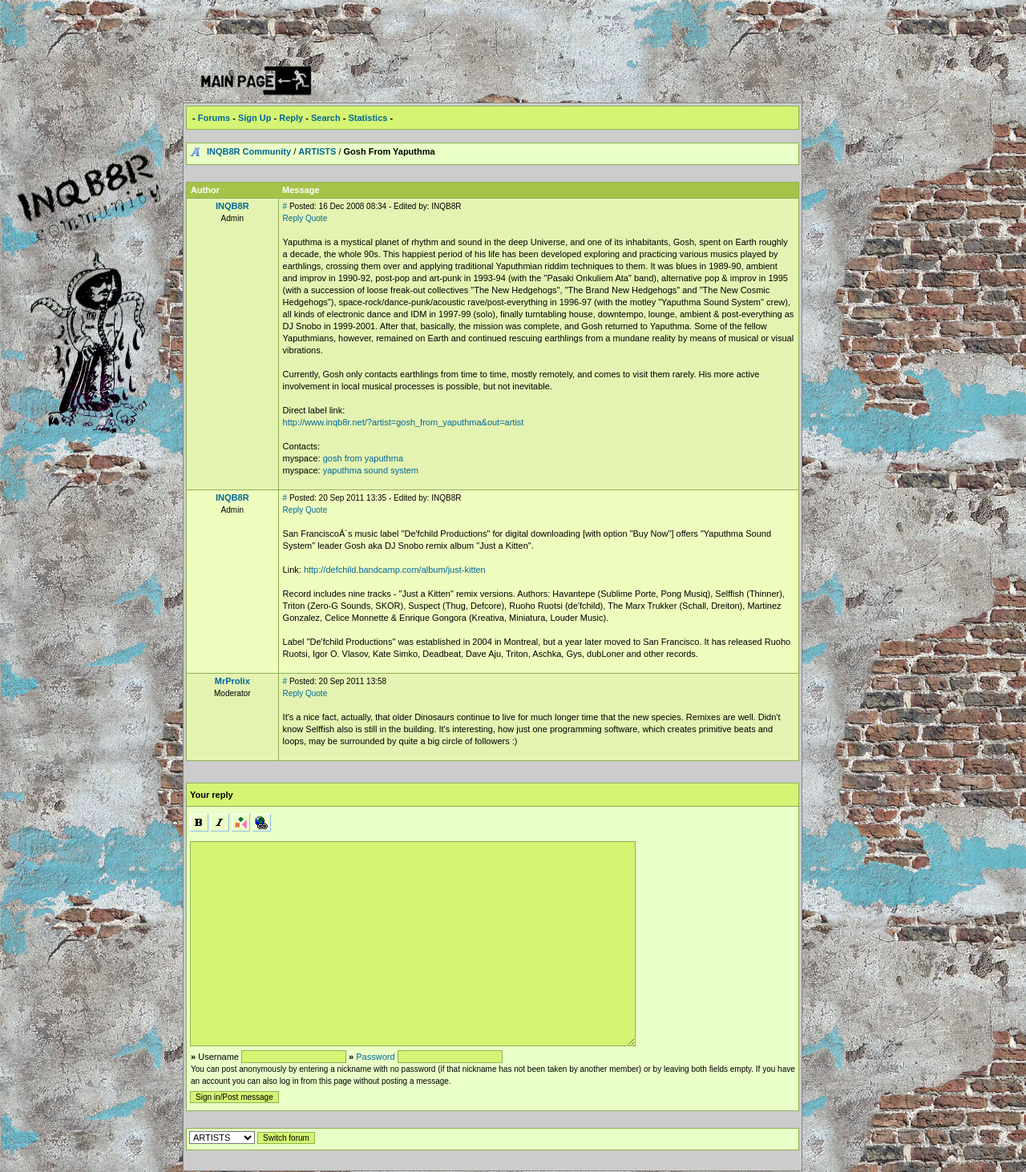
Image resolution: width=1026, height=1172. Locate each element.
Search (326, 118)
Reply (291, 118)
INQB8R (232, 206)
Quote (316, 218)
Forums (214, 118)
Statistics (367, 118)
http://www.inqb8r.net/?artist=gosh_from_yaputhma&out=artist (403, 422)
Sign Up (255, 118)
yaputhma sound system (370, 470)
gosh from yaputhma (363, 458)
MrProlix (232, 681)
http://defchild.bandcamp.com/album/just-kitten (395, 569)
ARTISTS (317, 151)
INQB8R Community (249, 151)
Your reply (211, 794)
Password (375, 1056)
